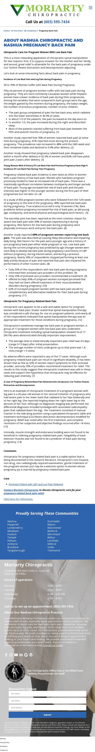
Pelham (11, 540)
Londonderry (15, 527)
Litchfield (53, 540)
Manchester (54, 527)
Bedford (52, 531)
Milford (52, 544)
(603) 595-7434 (57, 21)
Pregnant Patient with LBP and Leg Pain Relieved (36, 484)
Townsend (54, 550)
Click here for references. (18, 499)
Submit (47, 714)
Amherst (12, 544)
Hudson (12, 534)
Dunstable (54, 521)
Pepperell (13, 524)
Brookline (13, 547)
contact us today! (53, 645)
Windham (13, 531)
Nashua (11, 521)
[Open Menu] (91, 8)
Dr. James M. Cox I (11, 731)
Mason (51, 524)
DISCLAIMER (9, 729)
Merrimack (54, 534)
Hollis (51, 547)
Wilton (51, 537)
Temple (11, 537)
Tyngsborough (16, 550)
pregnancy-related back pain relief (24, 493)
